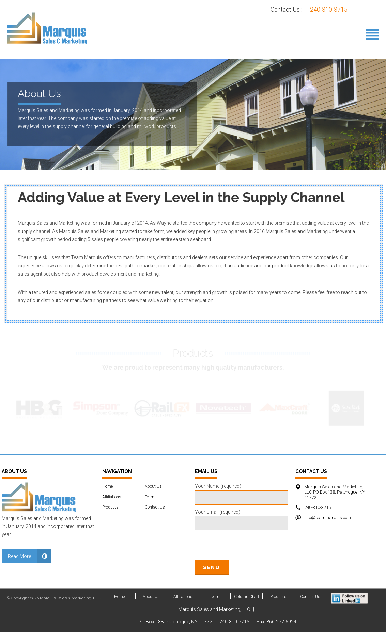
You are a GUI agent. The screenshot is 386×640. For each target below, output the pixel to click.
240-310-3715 (329, 9)
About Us (153, 494)
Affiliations (111, 504)
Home (107, 494)
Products (110, 515)
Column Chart (246, 604)
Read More (19, 564)
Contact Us (155, 515)
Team (149, 504)
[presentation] (246, 571)
